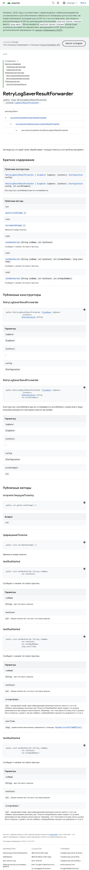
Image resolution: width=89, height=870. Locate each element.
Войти (83, 3)
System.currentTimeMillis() (68, 727)
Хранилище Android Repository (15, 853)
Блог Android (37, 861)
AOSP (5, 54)
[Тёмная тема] (84, 309)
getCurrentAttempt (14, 213)
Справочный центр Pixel (69, 857)
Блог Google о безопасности (43, 864)
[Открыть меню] (3, 3)
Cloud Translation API (50, 45)
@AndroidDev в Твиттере (41, 857)
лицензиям (53, 834)
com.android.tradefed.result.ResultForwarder (28, 118)
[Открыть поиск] (53, 2)
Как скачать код (9, 861)
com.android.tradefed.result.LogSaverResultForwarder (37, 124)
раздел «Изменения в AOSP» (49, 30)
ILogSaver (41, 175)
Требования (7, 857)
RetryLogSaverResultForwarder (19, 175)
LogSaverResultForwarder (27, 103)
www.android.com (67, 864)
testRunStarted (12, 242)
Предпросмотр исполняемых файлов (14, 865)
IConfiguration (75, 175)
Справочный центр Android (71, 853)
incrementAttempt (13, 225)
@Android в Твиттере (40, 853)
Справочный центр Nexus (70, 861)
